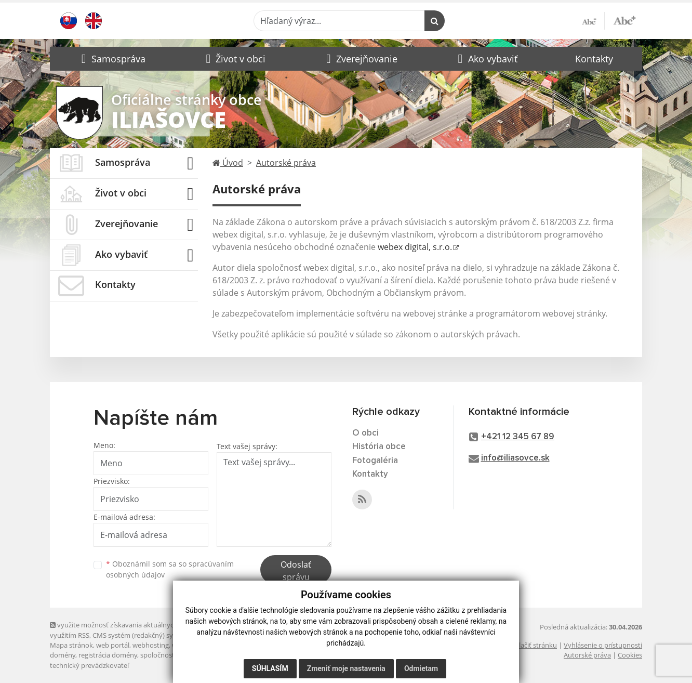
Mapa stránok (71, 645)
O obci (365, 433)
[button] (112, 59)
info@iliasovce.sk (515, 458)
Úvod (227, 162)
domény (62, 655)
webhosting (150, 645)
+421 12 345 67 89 (517, 436)
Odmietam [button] (421, 668)
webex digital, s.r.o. (415, 247)
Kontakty (594, 58)
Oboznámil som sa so (170, 569)
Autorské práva (286, 162)
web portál (112, 645)
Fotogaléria (375, 460)
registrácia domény (107, 655)
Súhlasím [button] (270, 668)
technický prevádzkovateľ (89, 665)
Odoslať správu (296, 571)
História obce (379, 446)
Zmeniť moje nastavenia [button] (346, 668)
